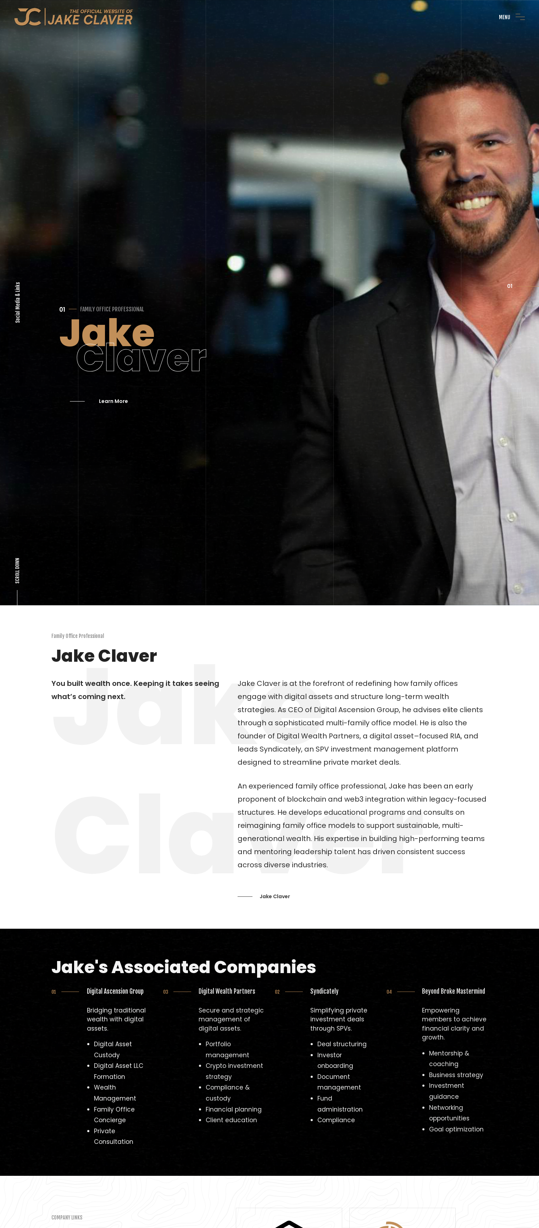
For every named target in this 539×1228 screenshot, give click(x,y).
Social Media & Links (18, 268)
